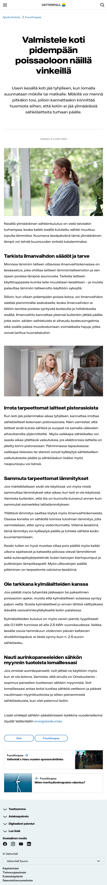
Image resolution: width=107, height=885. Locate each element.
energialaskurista (48, 721)
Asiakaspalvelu (19, 816)
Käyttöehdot (11, 868)
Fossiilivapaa (33, 17)
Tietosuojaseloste (14, 872)
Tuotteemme (17, 809)
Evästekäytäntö (13, 876)
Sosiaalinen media (15, 838)
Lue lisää (14, 831)
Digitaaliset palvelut (21, 823)
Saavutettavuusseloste (18, 880)
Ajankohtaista (11, 17)
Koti (18, 738)
